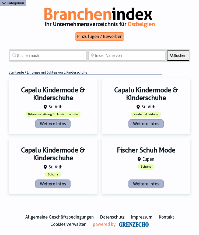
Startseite (16, 72)
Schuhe (53, 174)
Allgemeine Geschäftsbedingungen (59, 217)
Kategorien (13, 3)
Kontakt (166, 217)
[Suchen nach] (48, 55)
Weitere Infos (53, 123)
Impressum (141, 217)
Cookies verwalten (68, 224)
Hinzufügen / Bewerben (100, 36)
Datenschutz (112, 217)
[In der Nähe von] (126, 55)
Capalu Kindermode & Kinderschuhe (53, 94)
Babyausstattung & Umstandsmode (53, 114)
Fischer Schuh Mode (146, 150)
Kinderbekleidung (146, 114)
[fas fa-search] (178, 55)
